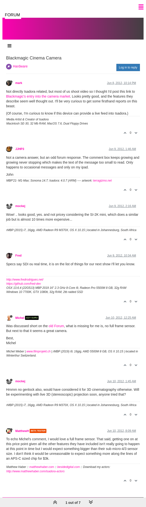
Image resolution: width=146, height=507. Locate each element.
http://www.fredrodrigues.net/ (24, 279)
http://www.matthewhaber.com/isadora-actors (35, 471)
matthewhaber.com (41, 467)
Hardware (20, 66)
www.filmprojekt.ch (38, 351)
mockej (20, 206)
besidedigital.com (68, 467)
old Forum (56, 326)
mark (18, 83)
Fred (18, 255)
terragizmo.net (102, 180)
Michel (19, 317)
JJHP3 (19, 149)
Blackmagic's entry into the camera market (38, 96)
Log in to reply (128, 67)
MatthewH (22, 430)
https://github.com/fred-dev (23, 283)
